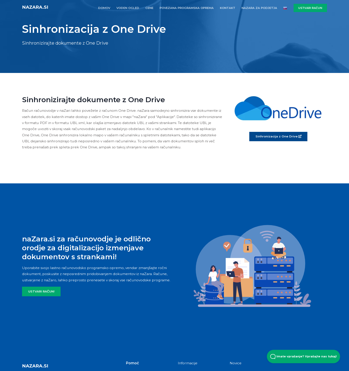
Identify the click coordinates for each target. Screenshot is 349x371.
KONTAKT (227, 8)
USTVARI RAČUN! (41, 291)
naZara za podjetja (259, 8)
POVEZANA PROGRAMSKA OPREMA (187, 8)
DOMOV (104, 8)
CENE (149, 8)
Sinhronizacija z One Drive (278, 136)
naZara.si (35, 7)
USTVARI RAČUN (310, 8)
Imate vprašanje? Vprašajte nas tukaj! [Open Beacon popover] (303, 356)
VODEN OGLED (127, 8)
